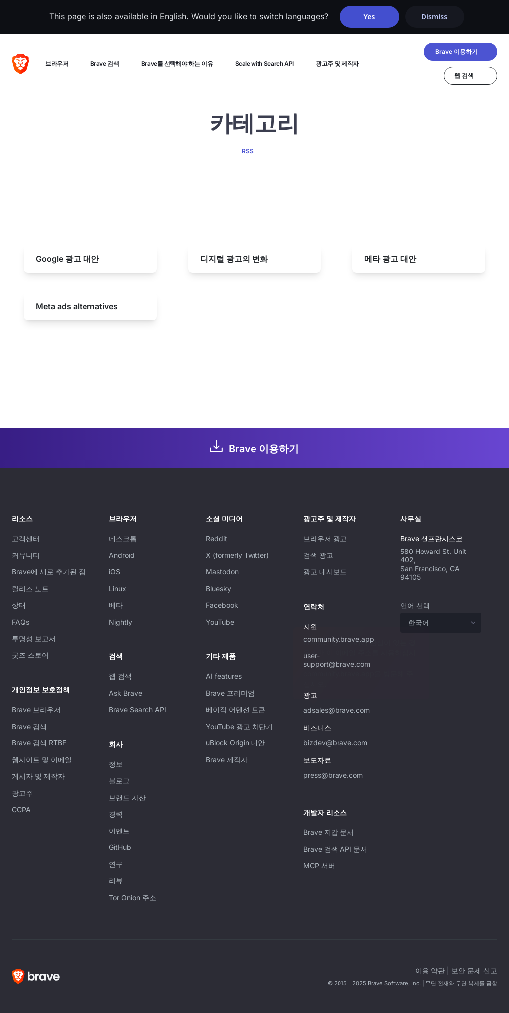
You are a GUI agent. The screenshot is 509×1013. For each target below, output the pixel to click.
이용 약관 (430, 970)
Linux (117, 588)
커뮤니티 (26, 555)
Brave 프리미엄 (230, 693)
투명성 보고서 (34, 638)
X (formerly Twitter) (237, 555)
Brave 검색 (29, 726)
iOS (114, 571)
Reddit (216, 538)
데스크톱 (123, 538)
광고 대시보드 (325, 571)
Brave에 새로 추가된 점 (48, 571)
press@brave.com (333, 775)
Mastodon (222, 571)
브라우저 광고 (325, 538)
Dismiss (434, 16)
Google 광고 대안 (67, 259)
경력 (116, 814)
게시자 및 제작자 (38, 776)
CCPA (21, 809)
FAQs (20, 622)
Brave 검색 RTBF (39, 742)
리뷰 (116, 880)
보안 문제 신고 (474, 970)
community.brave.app (338, 639)
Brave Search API (137, 709)
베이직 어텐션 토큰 (235, 709)
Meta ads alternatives (77, 306)
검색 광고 (318, 555)
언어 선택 (415, 605)
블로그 (119, 780)
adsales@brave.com (336, 710)
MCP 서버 (319, 865)
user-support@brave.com (336, 660)
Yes (369, 16)
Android (122, 555)
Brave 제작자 (227, 759)
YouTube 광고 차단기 (239, 726)
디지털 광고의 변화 (234, 259)
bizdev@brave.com (335, 742)
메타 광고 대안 (390, 259)
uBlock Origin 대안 (235, 742)
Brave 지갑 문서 (328, 832)
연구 (116, 864)
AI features (224, 676)
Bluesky (218, 588)
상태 (19, 605)
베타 (116, 605)
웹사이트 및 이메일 (42, 759)
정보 (116, 764)
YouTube (220, 622)
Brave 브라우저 (36, 709)
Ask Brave (125, 693)
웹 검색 (120, 676)
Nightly (120, 622)
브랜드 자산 (127, 797)
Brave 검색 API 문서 (335, 849)
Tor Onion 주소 (132, 897)
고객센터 (26, 538)
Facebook (222, 605)
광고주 (22, 793)
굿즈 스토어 (30, 655)
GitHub (120, 847)
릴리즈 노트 (30, 588)
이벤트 (119, 831)
